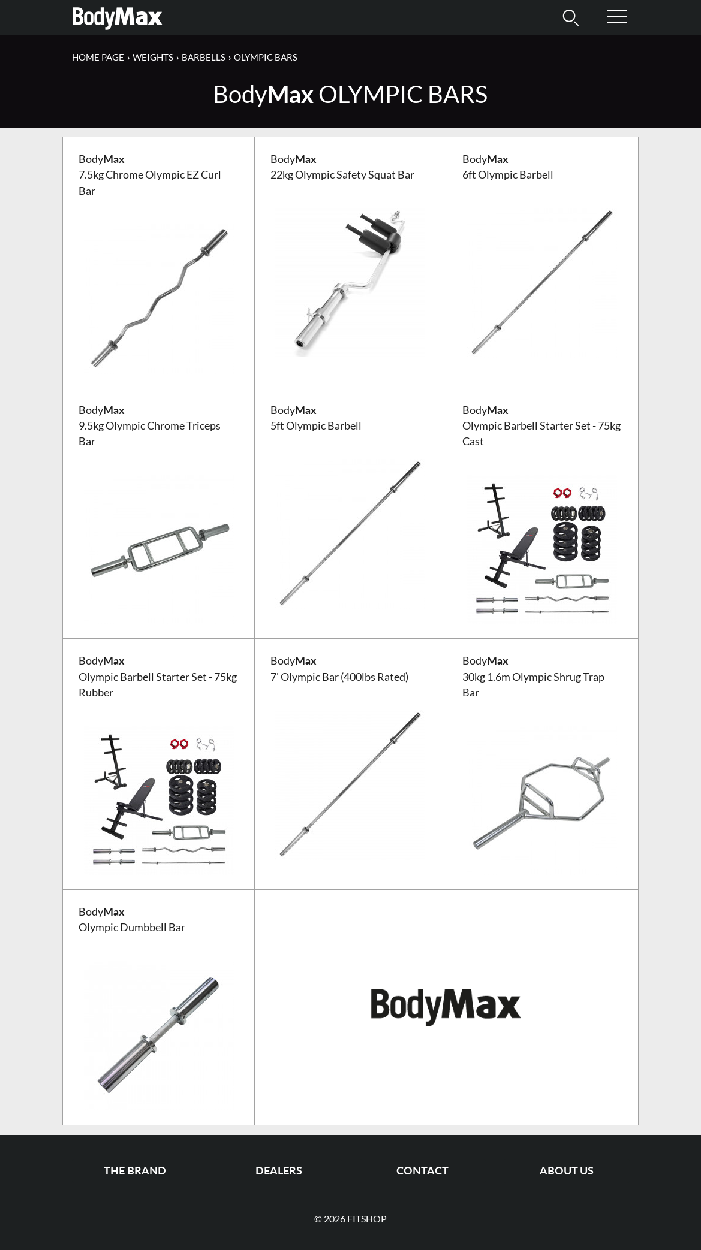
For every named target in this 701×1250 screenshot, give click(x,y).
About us (567, 1170)
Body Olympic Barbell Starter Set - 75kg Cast (541, 426)
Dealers (278, 1170)
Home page (98, 57)
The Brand (135, 1170)
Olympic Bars (265, 57)
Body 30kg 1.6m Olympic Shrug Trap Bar (533, 676)
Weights (153, 57)
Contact (422, 1170)
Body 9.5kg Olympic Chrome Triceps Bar (150, 426)
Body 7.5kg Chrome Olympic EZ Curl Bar (150, 175)
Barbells (203, 57)
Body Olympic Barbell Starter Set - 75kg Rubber (158, 676)
